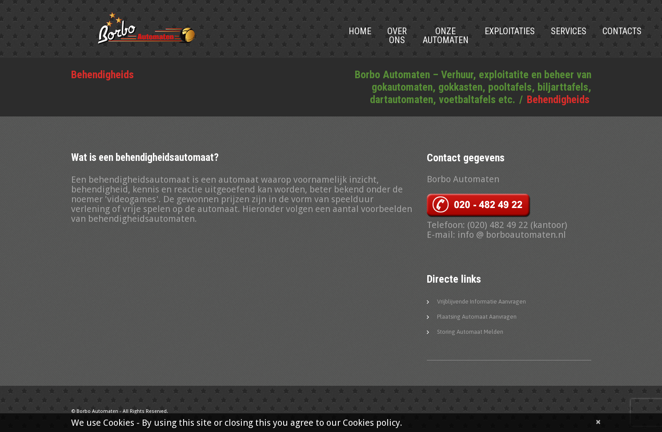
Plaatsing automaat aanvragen (477, 316)
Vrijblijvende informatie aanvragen (481, 301)
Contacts (622, 31)
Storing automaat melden (470, 331)
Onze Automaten (446, 35)
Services (568, 31)
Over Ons (397, 35)
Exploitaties (510, 31)
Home (360, 31)
